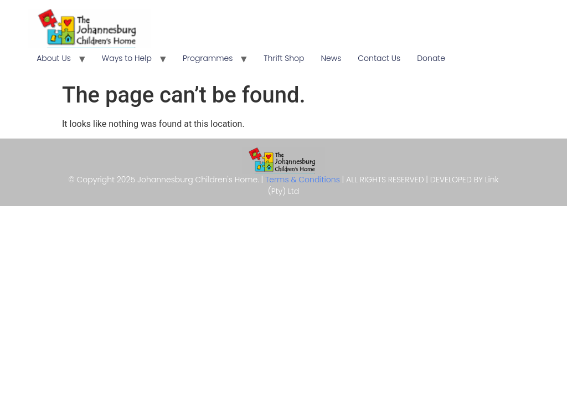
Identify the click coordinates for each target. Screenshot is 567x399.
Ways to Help (127, 58)
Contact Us (379, 58)
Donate (431, 58)
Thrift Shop (284, 58)
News (331, 58)
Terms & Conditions (303, 179)
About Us (54, 58)
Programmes (208, 58)
